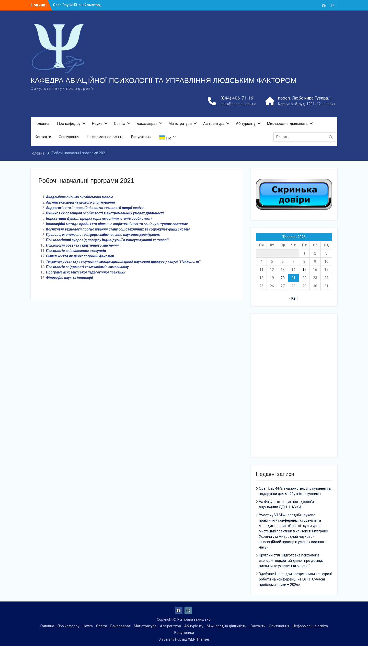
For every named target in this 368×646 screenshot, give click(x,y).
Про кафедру (68, 123)
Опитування (69, 137)
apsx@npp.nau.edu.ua (238, 104)
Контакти (42, 137)
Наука (97, 123)
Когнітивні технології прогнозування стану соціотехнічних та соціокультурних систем (118, 229)
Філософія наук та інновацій (69, 278)
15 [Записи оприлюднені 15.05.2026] (304, 270)
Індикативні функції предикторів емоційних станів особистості (99, 218)
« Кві (292, 298)
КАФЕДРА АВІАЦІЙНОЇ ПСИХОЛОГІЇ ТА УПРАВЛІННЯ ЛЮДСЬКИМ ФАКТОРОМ (164, 80)
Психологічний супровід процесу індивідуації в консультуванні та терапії (107, 240)
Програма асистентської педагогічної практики (85, 272)
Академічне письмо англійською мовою (79, 197)
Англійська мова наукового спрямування (80, 202)
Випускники (141, 137)
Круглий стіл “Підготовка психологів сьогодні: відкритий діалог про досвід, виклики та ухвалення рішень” (291, 560)
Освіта (119, 123)
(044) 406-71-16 (237, 98)
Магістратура (180, 123)
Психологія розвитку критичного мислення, (83, 245)
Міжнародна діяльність (287, 123)
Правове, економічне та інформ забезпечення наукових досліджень (103, 235)
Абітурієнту (246, 123)
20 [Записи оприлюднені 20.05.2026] (283, 278)
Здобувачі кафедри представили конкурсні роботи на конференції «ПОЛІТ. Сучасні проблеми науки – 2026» (295, 579)
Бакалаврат (147, 123)
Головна (41, 123)
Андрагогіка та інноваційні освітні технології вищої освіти (95, 208)
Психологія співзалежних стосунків (76, 251)
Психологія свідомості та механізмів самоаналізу (87, 267)
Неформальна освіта (105, 137)
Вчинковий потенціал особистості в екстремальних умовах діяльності (105, 213)
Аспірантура (213, 123)
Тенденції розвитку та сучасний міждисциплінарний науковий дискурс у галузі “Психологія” (123, 261)
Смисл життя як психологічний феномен (80, 256)
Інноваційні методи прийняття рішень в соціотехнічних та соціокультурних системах (117, 224)
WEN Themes (199, 639)
